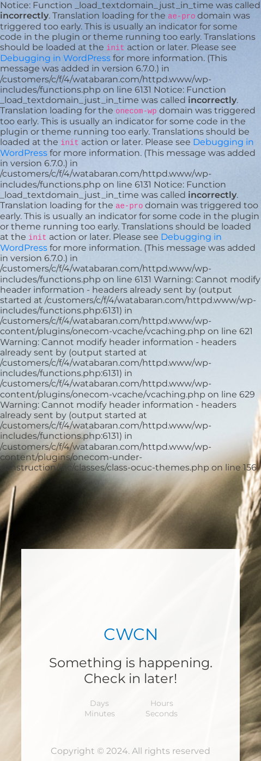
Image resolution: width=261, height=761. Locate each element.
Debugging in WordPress (55, 58)
